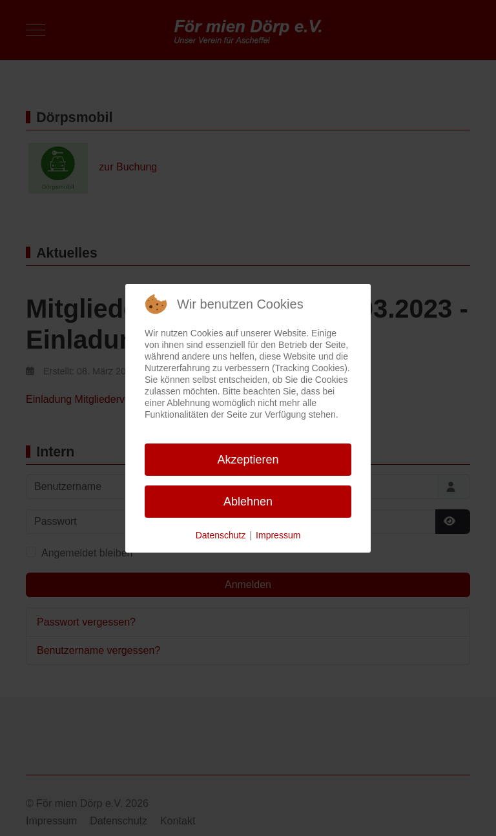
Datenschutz (221, 535)
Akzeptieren (247, 459)
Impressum (278, 535)
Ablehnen (248, 501)
